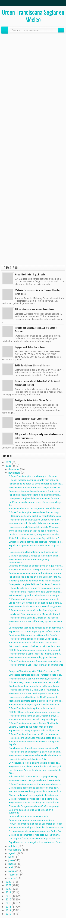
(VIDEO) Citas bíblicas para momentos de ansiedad (34, 650)
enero (11, 878)
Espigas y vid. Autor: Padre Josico (30, 347)
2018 (8, 896)
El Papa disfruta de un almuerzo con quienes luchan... (35, 588)
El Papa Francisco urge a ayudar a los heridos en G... (35, 704)
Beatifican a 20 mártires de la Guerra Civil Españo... (34, 635)
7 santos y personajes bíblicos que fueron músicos (35, 580)
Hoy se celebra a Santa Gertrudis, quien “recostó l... (34, 657)
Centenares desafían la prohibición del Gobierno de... (35, 491)
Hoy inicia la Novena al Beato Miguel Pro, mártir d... (34, 689)
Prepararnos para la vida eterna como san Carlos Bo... (35, 831)
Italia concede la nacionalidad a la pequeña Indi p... (34, 776)
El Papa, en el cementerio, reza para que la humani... (34, 835)
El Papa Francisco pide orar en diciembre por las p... (34, 512)
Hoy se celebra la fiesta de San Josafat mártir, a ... (34, 715)
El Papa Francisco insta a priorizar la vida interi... (32, 708)
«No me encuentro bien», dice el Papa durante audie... (35, 780)
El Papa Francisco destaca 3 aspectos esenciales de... (36, 661)
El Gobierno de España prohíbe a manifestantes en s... (36, 516)
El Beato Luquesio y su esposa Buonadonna (34, 309)
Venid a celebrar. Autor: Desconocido (31, 418)
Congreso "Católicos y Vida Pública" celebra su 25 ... (35, 671)
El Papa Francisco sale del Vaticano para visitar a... (34, 642)
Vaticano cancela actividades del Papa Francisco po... (35, 542)
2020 (8, 888)
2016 (8, 903)
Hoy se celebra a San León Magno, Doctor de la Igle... (35, 738)
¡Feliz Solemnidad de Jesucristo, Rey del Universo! (34, 538)
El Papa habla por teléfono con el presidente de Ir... (34, 787)
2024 (8, 462)
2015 (8, 906)
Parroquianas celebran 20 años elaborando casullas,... (36, 483)
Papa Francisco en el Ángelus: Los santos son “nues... (36, 842)
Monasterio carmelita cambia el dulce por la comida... (35, 700)
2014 (8, 910)
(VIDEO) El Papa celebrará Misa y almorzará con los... (35, 712)
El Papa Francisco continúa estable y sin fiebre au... (34, 480)
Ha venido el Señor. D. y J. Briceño (30, 274)
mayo (11, 863)
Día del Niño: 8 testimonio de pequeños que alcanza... (35, 602)
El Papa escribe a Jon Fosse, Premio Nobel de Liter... (35, 508)
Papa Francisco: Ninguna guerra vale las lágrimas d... (35, 730)
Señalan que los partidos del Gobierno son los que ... (35, 595)
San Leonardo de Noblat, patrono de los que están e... (35, 791)
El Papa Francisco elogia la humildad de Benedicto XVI (36, 827)
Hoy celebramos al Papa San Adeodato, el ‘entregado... (36, 766)
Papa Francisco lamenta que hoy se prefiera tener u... (35, 631)
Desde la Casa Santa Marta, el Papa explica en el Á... (34, 534)
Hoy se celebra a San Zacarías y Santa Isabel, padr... (35, 802)
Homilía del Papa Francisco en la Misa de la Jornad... (35, 614)
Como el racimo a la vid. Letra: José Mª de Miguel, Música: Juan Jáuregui (37, 382)
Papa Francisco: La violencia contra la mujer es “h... (34, 748)
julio (10, 856)
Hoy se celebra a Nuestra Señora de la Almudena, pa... (36, 755)
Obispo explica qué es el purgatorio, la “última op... (34, 795)
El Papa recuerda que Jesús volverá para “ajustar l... (34, 610)
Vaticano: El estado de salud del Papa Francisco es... (35, 523)
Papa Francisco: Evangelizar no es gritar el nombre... (35, 494)
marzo (12, 871)
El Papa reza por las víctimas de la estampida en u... (34, 555)
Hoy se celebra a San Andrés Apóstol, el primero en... (35, 487)
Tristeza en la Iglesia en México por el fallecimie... (33, 530)
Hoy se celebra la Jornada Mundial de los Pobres (33, 617)
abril (10, 867)
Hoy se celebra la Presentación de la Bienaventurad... (35, 591)
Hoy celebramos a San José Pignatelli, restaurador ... (35, 693)
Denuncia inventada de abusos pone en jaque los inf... (36, 565)
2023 (8, 465)
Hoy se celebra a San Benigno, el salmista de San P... (35, 751)
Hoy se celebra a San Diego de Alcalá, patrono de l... (35, 697)
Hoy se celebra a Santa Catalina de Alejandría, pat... (34, 552)
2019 (8, 892)
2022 (8, 881)
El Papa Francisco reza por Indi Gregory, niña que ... (34, 719)
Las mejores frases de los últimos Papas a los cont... (35, 838)
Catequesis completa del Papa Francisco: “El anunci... (35, 498)
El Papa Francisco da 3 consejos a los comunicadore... (36, 569)
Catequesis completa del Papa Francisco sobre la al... (35, 674)
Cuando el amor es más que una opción (29, 816)
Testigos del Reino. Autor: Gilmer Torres (33, 400)
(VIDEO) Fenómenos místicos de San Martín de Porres (35, 823)
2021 (8, 885)
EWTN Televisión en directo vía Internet (32, 365)
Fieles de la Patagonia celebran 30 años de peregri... (35, 806)
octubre (12, 846)
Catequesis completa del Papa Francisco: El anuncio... (36, 584)
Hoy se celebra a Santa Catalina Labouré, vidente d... (35, 519)
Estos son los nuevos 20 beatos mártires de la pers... (35, 646)
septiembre (14, 849)
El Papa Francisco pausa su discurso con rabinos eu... (36, 784)
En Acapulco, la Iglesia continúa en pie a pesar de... (34, 762)
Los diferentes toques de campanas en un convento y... (36, 627)
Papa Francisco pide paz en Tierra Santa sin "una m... (35, 576)
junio (11, 860)
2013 (8, 913)
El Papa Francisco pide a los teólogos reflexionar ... (34, 476)
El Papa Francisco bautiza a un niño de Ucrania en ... (35, 734)
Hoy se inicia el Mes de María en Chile (27, 759)
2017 (8, 899)
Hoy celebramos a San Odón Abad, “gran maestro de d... (35, 622)
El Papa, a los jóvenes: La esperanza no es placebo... (35, 682)
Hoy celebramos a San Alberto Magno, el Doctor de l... (36, 678)
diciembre (14, 469)
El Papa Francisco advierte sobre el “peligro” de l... (33, 798)
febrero (12, 874)
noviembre (14, 472)
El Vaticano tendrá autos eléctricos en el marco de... (35, 599)
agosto (12, 853)
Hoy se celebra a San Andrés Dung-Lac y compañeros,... (29, 560)
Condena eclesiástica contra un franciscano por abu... (36, 573)
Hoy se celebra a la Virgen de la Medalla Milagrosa (34, 527)
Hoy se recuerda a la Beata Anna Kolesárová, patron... (35, 606)
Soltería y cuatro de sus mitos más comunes (31, 726)
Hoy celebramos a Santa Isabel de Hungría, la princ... (35, 653)
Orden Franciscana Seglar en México (33, 15)
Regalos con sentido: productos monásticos (31, 820)
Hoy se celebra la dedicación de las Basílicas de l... (34, 638)
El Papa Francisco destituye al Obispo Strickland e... (34, 723)
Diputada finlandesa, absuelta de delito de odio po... (34, 686)
